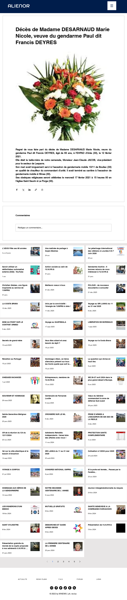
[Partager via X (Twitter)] (23, 189)
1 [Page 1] (52, 562)
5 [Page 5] (74, 562)
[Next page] (79, 561)
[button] (111, 5)
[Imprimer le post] (42, 189)
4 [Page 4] (68, 562)
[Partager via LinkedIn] (29, 189)
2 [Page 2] (58, 562)
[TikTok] (65, 587)
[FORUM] (80, 579)
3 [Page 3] (63, 562)
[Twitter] (60, 587)
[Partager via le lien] (36, 189)
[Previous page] (47, 561)
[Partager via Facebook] (17, 189)
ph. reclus (72, 594)
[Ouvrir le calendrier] (80, 6)
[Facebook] (56, 587)
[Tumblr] (69, 587)
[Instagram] (51, 587)
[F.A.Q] (61, 579)
